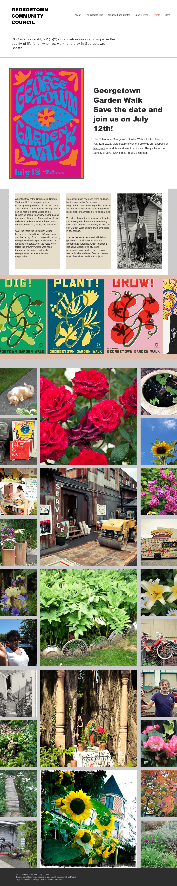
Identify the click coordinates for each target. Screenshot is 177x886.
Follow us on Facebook (151, 143)
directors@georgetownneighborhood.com (45, 879)
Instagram (99, 148)
